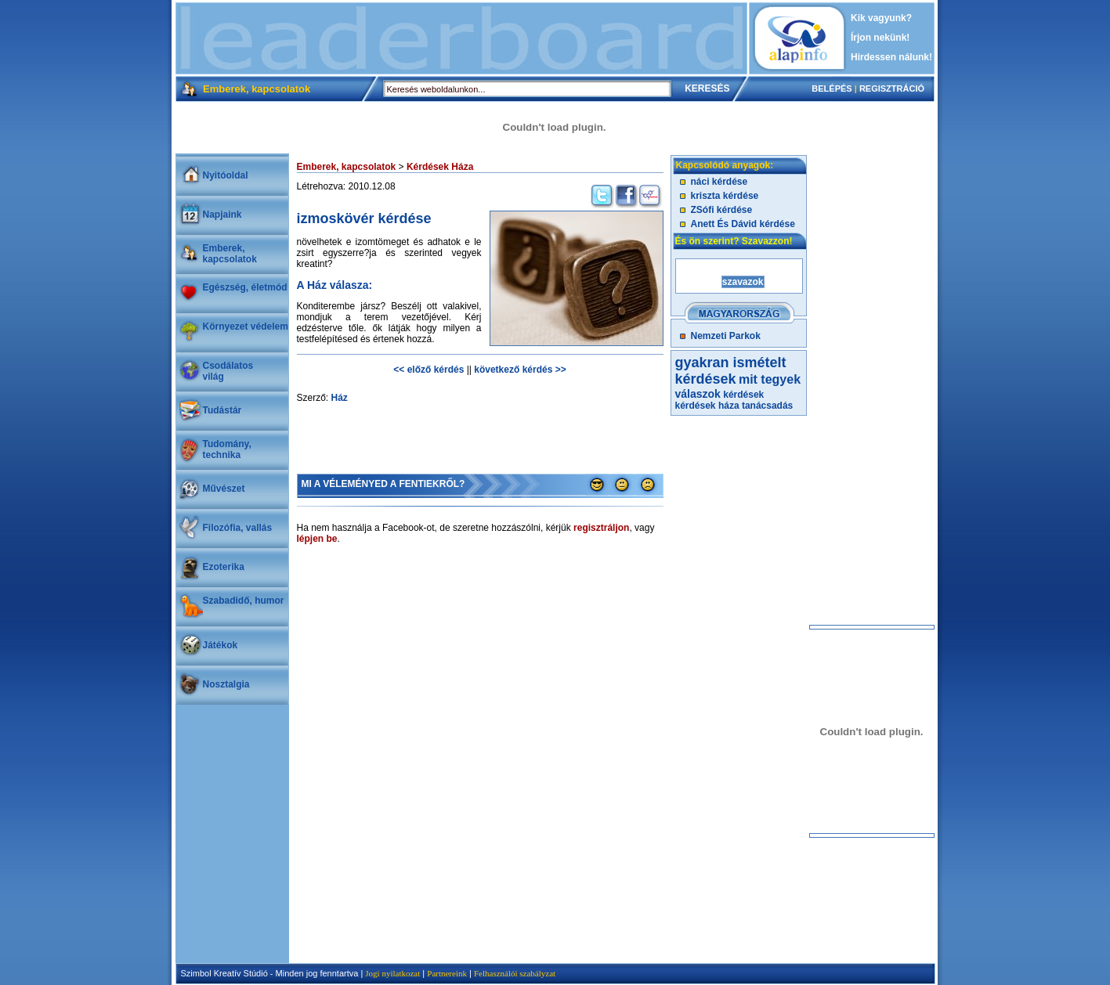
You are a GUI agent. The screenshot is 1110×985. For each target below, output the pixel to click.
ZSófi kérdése (722, 209)
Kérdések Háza (440, 166)
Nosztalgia (226, 684)
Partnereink (447, 973)
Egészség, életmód (245, 287)
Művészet (224, 488)
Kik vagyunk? (881, 18)
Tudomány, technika (227, 449)
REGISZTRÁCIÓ (891, 88)
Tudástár (222, 410)
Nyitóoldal (225, 175)
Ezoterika (223, 566)
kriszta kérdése (725, 195)
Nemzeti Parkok (726, 335)
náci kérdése (719, 181)
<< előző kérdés (428, 369)
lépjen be (317, 538)
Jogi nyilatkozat (392, 973)
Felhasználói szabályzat (514, 973)
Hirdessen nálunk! (891, 57)
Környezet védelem (245, 326)
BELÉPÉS (831, 88)
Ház (339, 397)
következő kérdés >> (520, 369)
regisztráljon (601, 527)
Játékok (220, 645)
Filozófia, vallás (238, 527)
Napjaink (222, 214)
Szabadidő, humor (243, 600)
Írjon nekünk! (880, 37)
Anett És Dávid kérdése (743, 223)
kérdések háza (707, 405)
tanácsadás (767, 405)
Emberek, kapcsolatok (230, 254)
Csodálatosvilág (228, 371)
